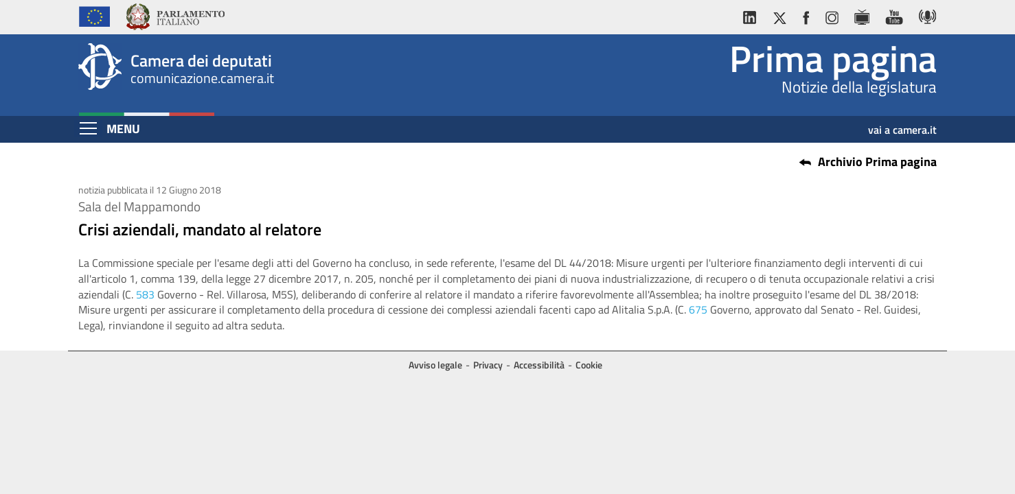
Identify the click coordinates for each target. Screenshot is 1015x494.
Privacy (488, 364)
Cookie (588, 364)
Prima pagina (833, 58)
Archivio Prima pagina (877, 162)
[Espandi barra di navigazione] (88, 128)
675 (698, 309)
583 (145, 294)
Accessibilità (539, 364)
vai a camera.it (902, 124)
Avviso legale (435, 364)
